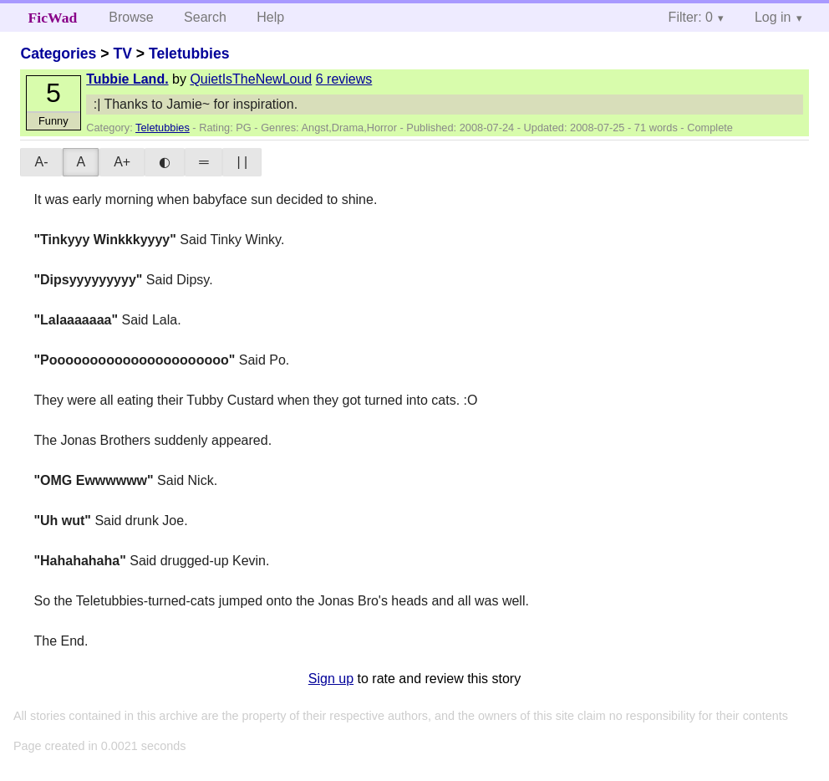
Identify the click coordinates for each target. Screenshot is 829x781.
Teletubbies (189, 53)
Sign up (330, 678)
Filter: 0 (691, 17)
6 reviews (344, 79)
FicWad (53, 17)
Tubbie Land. (127, 79)
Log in (773, 17)
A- (41, 162)
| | (241, 162)
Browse (131, 17)
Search (205, 17)
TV (122, 53)
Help (270, 17)
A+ (122, 162)
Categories (58, 53)
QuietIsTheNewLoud (251, 79)
